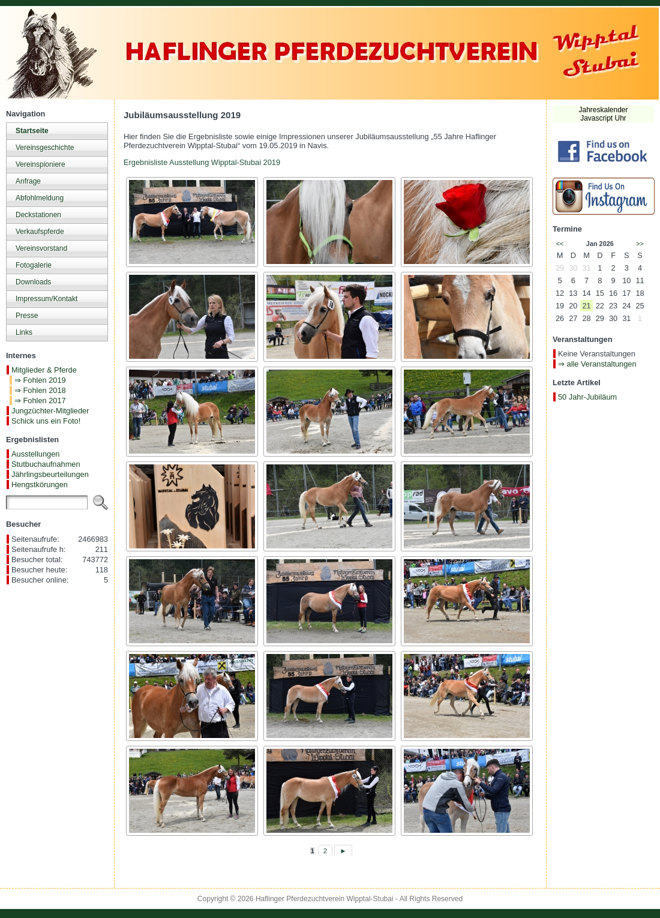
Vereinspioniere (40, 164)
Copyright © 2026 (226, 899)
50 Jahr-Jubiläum (587, 396)
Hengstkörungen (39, 484)
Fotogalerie (34, 265)
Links (24, 332)
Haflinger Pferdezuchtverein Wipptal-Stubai (325, 899)
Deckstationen (38, 215)
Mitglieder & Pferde (44, 369)
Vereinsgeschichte (45, 147)
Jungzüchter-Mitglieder (50, 410)
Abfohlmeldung (40, 198)
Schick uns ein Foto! (45, 420)
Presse (27, 315)
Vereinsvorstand (41, 248)
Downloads (33, 282)
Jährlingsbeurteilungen (50, 474)
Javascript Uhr (603, 118)
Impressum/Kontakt (46, 299)
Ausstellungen (35, 453)
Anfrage (28, 181)
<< (560, 243)
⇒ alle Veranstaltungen (597, 363)
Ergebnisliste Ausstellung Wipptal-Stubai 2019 (202, 162)
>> (640, 243)
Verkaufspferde (40, 231)
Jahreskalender (603, 110)
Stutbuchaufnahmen (45, 464)
